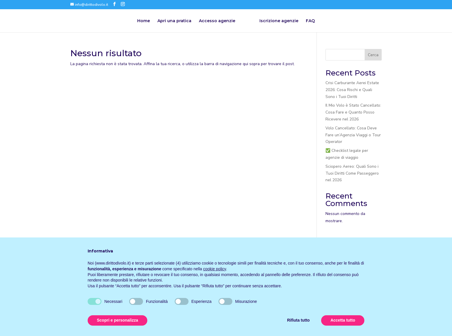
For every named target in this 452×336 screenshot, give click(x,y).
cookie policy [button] (214, 269)
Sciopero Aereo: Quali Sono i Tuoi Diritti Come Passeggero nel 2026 (352, 173)
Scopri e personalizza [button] (117, 320)
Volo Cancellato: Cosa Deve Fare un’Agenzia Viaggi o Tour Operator (353, 135)
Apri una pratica (174, 21)
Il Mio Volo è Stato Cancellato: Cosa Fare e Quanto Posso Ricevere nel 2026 (353, 112)
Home (143, 21)
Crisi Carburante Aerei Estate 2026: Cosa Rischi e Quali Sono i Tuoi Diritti (352, 89)
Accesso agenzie (217, 21)
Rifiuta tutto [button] (298, 320)
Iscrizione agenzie (278, 21)
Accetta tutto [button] (342, 320)
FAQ (310, 21)
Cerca (373, 55)
